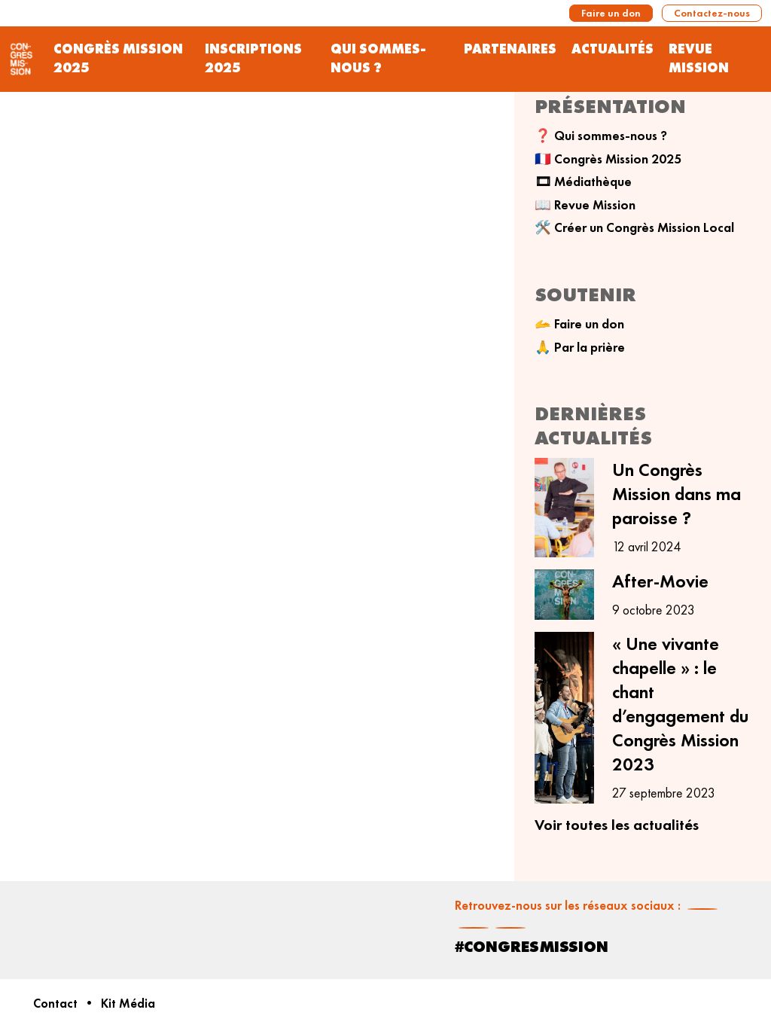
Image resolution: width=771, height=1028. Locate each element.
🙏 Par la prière (580, 347)
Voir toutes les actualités (617, 824)
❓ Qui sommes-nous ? (601, 135)
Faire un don (611, 13)
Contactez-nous (712, 13)
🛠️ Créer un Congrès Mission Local (634, 227)
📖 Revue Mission (585, 205)
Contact (55, 1003)
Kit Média (128, 1003)
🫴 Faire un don (579, 324)
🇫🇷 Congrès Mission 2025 (608, 159)
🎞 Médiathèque (583, 181)
